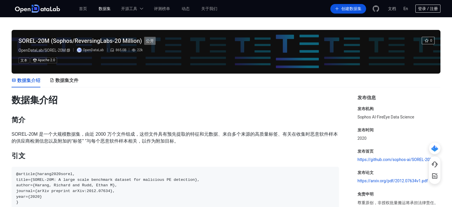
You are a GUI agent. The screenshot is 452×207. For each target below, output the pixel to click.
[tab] (26, 80)
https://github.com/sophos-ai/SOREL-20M (395, 159)
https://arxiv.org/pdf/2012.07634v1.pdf (392, 181)
